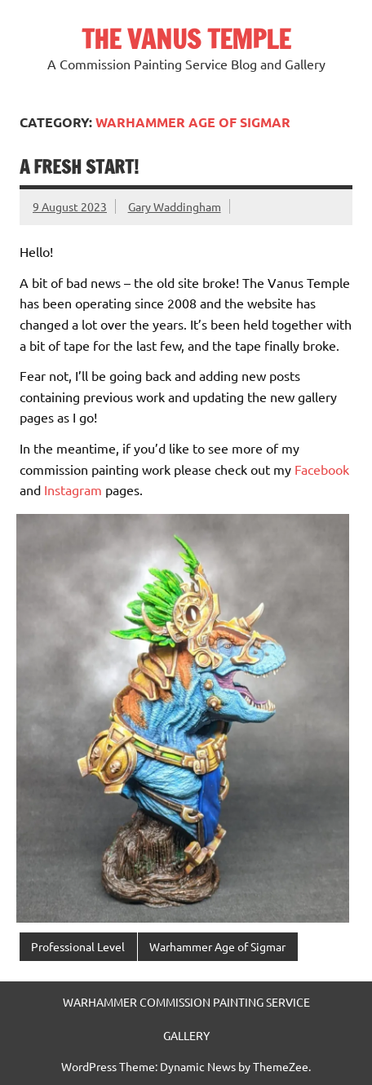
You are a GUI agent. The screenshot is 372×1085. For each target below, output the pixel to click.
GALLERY (186, 1035)
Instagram (73, 489)
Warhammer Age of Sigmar (217, 946)
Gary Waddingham (174, 206)
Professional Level (78, 946)
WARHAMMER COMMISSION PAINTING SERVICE (186, 1002)
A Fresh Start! (79, 166)
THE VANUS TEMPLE (186, 39)
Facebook (321, 469)
